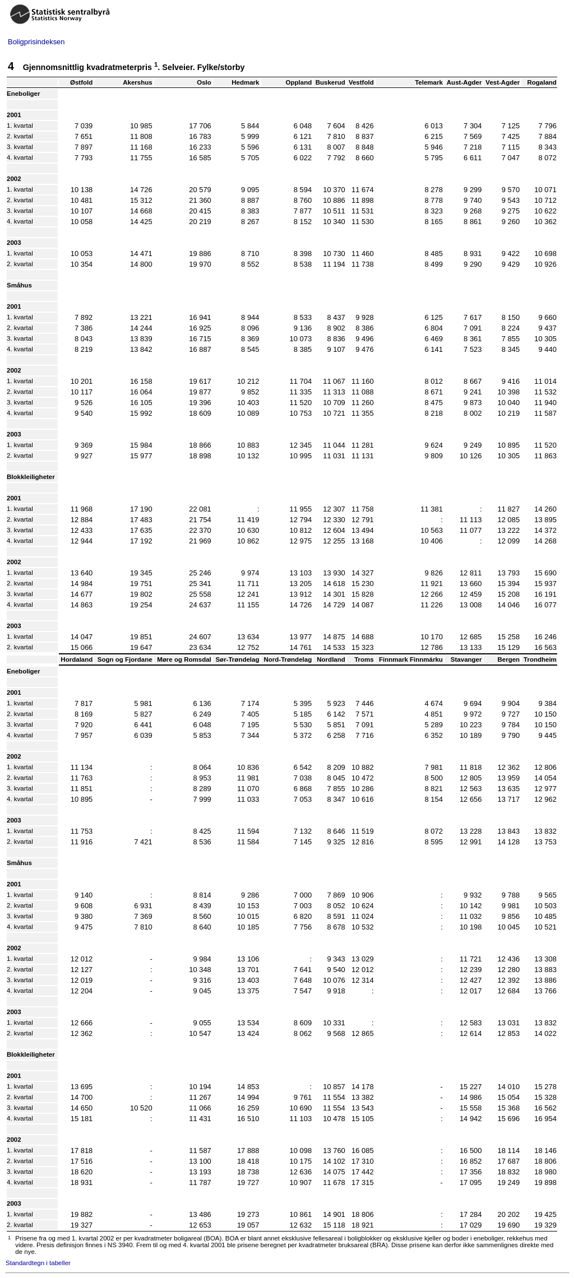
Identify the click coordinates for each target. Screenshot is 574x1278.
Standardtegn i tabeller (38, 1263)
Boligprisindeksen (36, 42)
